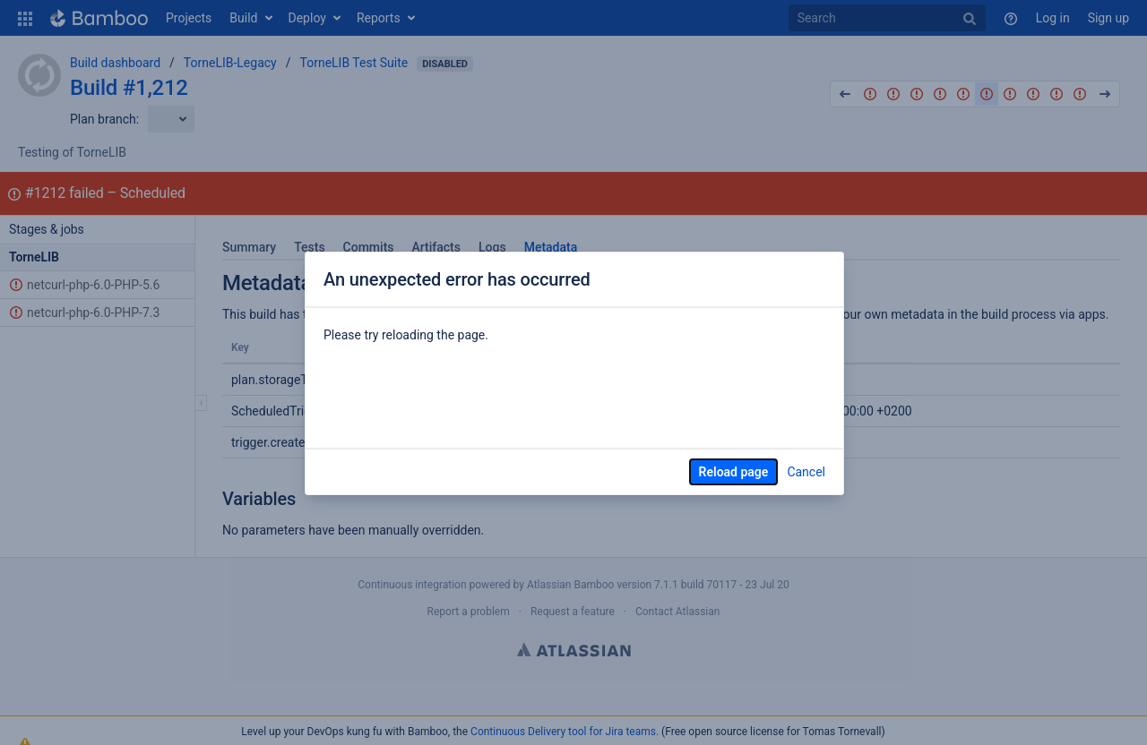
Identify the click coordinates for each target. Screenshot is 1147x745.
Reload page (734, 472)
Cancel (806, 472)
